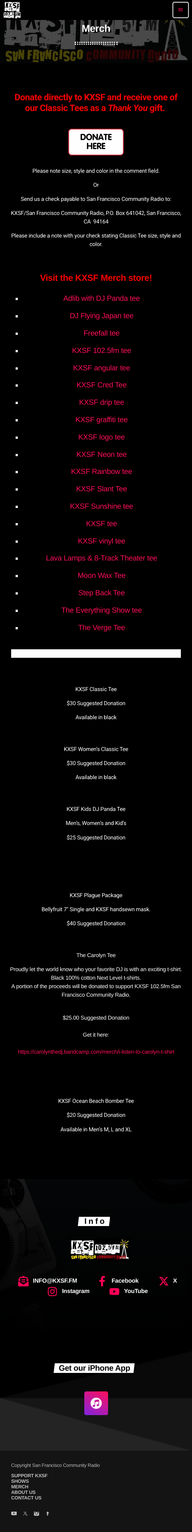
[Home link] (11, 9)
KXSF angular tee (101, 368)
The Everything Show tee (101, 610)
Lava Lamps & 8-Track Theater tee (101, 558)
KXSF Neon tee (102, 455)
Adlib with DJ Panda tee (101, 298)
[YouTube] (14, 1514)
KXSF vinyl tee (101, 541)
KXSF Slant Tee (101, 489)
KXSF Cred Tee (102, 385)
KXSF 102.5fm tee (101, 351)
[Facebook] (48, 1514)
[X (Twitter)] (25, 1514)
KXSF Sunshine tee (101, 506)
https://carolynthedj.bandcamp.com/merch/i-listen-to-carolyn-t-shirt (96, 1052)
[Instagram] (36, 1514)
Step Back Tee (101, 593)
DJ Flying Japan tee (102, 316)
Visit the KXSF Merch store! (96, 278)
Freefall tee (102, 333)
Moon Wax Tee (102, 576)
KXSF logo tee (101, 437)
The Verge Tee (101, 628)
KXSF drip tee (101, 402)
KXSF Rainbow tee (101, 472)
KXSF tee (101, 524)
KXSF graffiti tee (101, 420)
